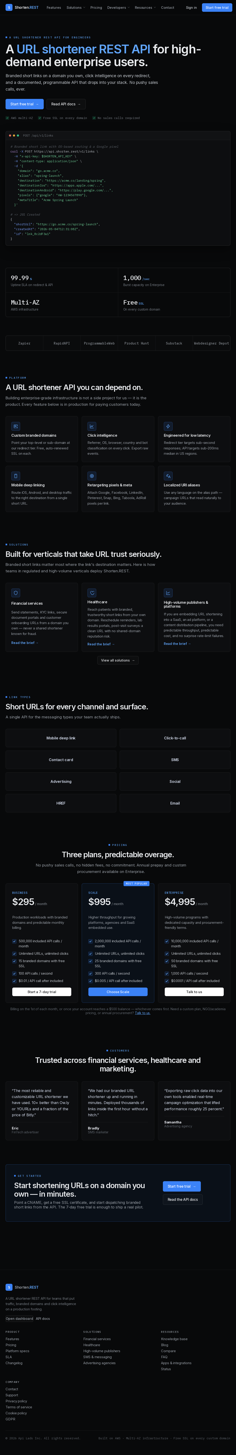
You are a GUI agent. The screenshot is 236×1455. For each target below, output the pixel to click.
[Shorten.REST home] (22, 7)
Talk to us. (142, 1013)
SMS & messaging (97, 1357)
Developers (116, 7)
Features (54, 7)
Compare (168, 1351)
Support (12, 1395)
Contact (167, 7)
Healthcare (91, 1345)
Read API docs (63, 104)
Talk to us (194, 992)
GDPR (10, 1419)
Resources (143, 7)
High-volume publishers (101, 1351)
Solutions (74, 7)
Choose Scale (118, 992)
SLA (9, 1357)
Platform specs (17, 1351)
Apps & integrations (176, 1363)
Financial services (97, 1339)
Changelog (14, 1363)
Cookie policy (16, 1413)
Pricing (96, 7)
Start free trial (217, 7)
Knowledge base (174, 1339)
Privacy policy (16, 1401)
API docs (43, 1319)
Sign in (191, 7)
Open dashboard (19, 1319)
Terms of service (19, 1407)
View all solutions (115, 660)
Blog (164, 1345)
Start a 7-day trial (42, 992)
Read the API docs (183, 1199)
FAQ (164, 1357)
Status (166, 1369)
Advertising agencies (99, 1363)
